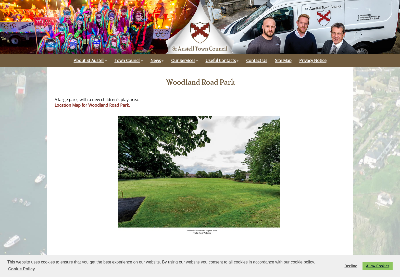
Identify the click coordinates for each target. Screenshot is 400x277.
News (157, 60)
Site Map (283, 60)
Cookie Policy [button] (21, 269)
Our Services (184, 60)
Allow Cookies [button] (377, 265)
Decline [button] (350, 265)
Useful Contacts (222, 60)
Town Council (129, 60)
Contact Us (256, 60)
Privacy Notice (313, 60)
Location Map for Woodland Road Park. (92, 105)
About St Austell (90, 60)
